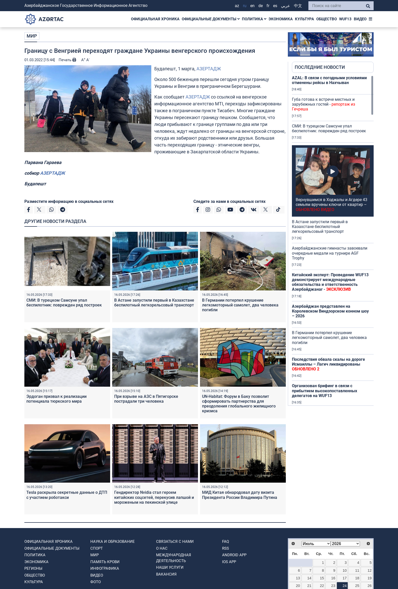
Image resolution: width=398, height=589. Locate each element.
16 (333, 578)
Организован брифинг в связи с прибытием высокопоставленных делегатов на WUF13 (324, 390)
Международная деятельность (173, 558)
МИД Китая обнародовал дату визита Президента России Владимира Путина (239, 495)
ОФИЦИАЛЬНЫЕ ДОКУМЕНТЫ (211, 19)
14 (309, 578)
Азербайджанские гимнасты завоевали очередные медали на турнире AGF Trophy (329, 253)
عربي (285, 5)
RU (244, 5)
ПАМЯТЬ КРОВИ (105, 562)
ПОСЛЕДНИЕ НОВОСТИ (320, 67)
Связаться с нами (175, 541)
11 (357, 570)
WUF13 (345, 19)
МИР (32, 36)
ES (275, 5)
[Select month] (316, 543)
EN (252, 5)
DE (260, 5)
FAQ (225, 541)
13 (298, 578)
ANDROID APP (234, 555)
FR (268, 5)
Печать (67, 60)
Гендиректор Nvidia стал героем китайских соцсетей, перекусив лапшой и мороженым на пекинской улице (154, 497)
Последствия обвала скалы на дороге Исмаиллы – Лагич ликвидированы (328, 364)
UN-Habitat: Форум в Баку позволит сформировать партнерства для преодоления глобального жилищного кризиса (239, 404)
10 (345, 570)
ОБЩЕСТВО (326, 19)
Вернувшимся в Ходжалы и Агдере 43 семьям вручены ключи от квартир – (331, 204)
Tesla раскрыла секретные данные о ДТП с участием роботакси (66, 495)
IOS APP (229, 562)
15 (322, 578)
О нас (162, 548)
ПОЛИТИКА (254, 19)
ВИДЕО (360, 19)
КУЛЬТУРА (304, 19)
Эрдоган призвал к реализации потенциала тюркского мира (56, 399)
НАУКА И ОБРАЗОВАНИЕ (112, 541)
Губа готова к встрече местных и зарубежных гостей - (323, 104)
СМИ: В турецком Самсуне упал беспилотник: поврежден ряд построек (64, 302)
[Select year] (345, 543)
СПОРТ (96, 548)
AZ (237, 5)
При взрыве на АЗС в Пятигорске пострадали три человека (146, 399)
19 (370, 578)
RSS (225, 548)
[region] (333, 240)
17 (345, 578)
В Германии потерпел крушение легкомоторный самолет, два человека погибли (240, 305)
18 (357, 578)
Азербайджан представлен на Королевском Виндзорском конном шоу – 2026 (330, 311)
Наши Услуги (170, 567)
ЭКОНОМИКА (281, 19)
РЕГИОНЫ (33, 568)
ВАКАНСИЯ (166, 574)
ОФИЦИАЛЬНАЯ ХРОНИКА (155, 19)
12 (370, 570)
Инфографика (104, 568)
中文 (298, 5)
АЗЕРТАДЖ (208, 68)
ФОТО (95, 582)
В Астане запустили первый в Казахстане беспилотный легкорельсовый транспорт (154, 302)
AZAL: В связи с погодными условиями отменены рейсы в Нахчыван (329, 80)
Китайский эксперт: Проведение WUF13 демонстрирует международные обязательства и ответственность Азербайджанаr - (330, 282)
